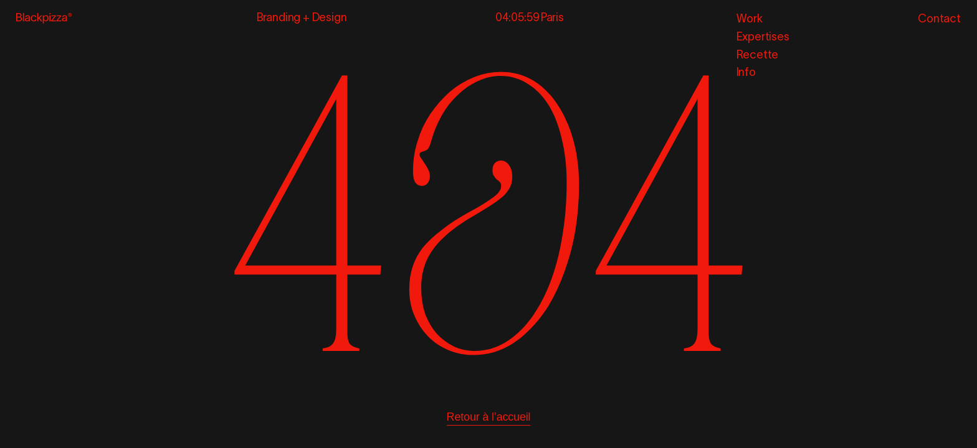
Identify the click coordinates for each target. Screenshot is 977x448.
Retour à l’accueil (489, 417)
